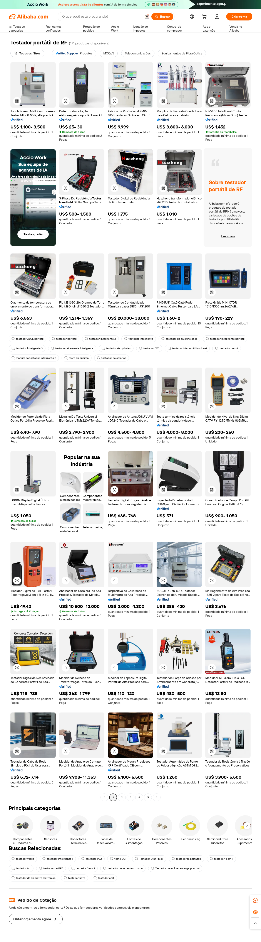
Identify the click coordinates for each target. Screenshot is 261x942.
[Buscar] (162, 16)
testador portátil (64, 339)
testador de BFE (51, 868)
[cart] (205, 17)
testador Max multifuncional (187, 348)
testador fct (21, 868)
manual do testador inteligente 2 (34, 358)
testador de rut (226, 348)
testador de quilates (116, 348)
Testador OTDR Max (149, 859)
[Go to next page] (157, 797)
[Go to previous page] (104, 797)
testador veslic (23, 859)
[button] (147, 16)
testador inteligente (138, 339)
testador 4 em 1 (221, 859)
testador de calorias (111, 358)
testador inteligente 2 (100, 339)
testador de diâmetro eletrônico (33, 878)
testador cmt (104, 878)
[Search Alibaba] (101, 16)
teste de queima (76, 358)
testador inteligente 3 (27, 348)
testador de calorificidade (179, 339)
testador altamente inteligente (72, 348)
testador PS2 (91, 859)
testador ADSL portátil (28, 339)
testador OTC (149, 348)
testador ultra (74, 878)
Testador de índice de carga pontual (175, 868)
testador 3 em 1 (83, 868)
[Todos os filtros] (27, 53)
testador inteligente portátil (225, 339)
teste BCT (118, 859)
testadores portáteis (186, 859)
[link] (255, 900)
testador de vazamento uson (123, 868)
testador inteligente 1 (57, 859)
